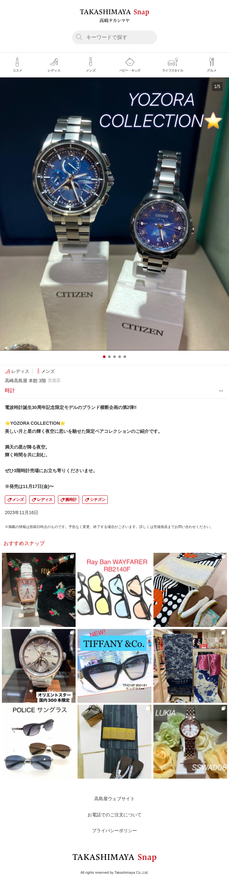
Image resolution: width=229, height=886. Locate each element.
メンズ (18, 499)
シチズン (97, 499)
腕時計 (71, 499)
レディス (44, 499)
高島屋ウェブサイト (114, 798)
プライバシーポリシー (114, 830)
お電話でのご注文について (114, 814)
